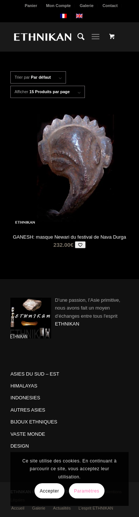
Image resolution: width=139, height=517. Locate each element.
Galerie (86, 5)
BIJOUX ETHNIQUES (33, 422)
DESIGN (19, 446)
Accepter (49, 491)
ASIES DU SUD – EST (34, 374)
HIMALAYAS (23, 386)
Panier (31, 5)
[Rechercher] (77, 37)
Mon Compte (58, 5)
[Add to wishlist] (80, 244)
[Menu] (95, 37)
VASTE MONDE (27, 434)
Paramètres (86, 491)
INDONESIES (25, 397)
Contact (110, 5)
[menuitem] (31, 5)
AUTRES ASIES (27, 410)
